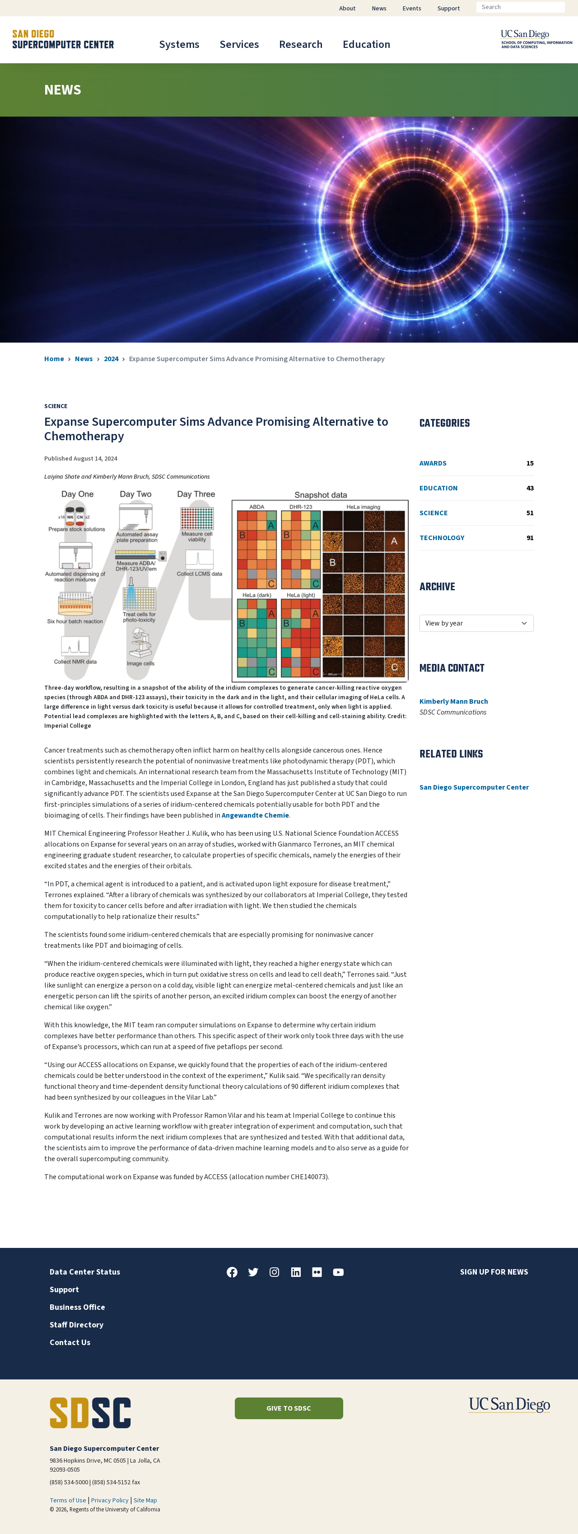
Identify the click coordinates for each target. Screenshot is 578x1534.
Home (54, 359)
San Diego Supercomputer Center (474, 787)
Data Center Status (85, 1272)
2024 (111, 359)
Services (239, 44)
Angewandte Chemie (255, 815)
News (84, 359)
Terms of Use (68, 1500)
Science (477, 513)
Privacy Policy (110, 1500)
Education (367, 44)
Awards (477, 463)
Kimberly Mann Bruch (454, 701)
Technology (477, 537)
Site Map (145, 1500)
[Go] (572, 7)
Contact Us (70, 1342)
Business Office (77, 1307)
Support (64, 1289)
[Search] (520, 7)
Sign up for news (494, 1272)
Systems (179, 44)
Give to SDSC (288, 1408)
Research (301, 44)
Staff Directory (76, 1325)
